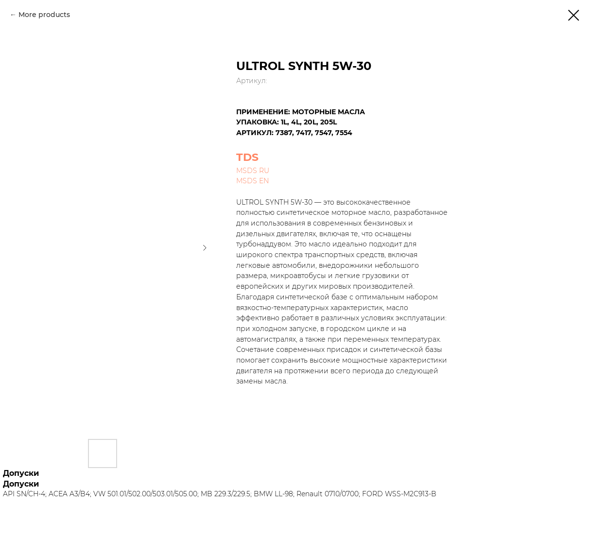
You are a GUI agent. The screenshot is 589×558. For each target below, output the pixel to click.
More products (44, 14)
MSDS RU (252, 170)
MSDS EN (252, 180)
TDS (247, 157)
